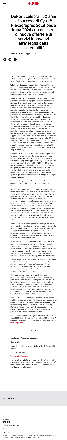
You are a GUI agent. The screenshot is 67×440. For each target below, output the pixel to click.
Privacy (5, 429)
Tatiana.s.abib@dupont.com (20, 356)
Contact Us (6, 432)
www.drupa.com (16, 323)
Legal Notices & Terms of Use (11, 425)
